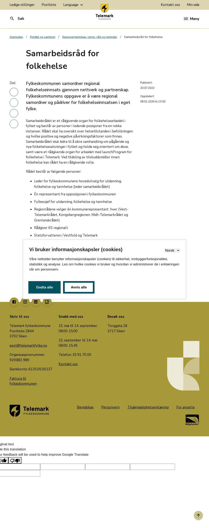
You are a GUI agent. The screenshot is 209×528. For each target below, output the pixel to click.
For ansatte (185, 407)
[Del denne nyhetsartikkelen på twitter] (14, 113)
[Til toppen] (198, 515)
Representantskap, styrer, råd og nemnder (89, 37)
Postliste (49, 4)
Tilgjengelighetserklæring (148, 407)
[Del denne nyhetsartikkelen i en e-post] (14, 124)
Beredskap (85, 407)
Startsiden (16, 37)
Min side (193, 4)
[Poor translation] (14, 460)
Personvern (110, 407)
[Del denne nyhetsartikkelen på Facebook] (14, 102)
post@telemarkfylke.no (28, 345)
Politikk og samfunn (42, 37)
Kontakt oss (170, 4)
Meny (191, 18)
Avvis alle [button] (79, 287)
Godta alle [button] (44, 287)
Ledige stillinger (22, 4)
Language (73, 4)
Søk (17, 18)
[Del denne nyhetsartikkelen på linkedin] (14, 92)
